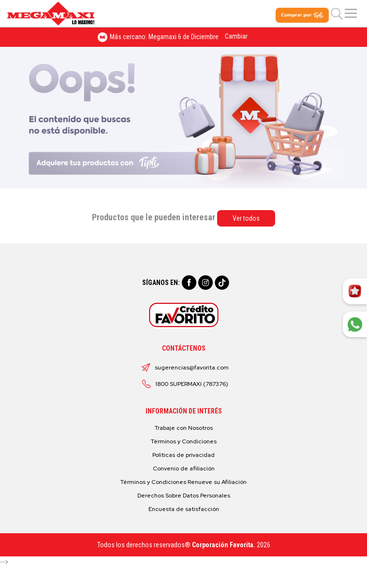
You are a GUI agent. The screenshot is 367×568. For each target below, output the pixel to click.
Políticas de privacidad (183, 455)
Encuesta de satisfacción (183, 509)
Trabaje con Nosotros (184, 428)
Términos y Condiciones (184, 441)
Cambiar (236, 36)
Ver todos (246, 218)
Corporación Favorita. (223, 545)
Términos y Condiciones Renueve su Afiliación (183, 482)
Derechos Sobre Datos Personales (183, 495)
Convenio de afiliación (184, 468)
